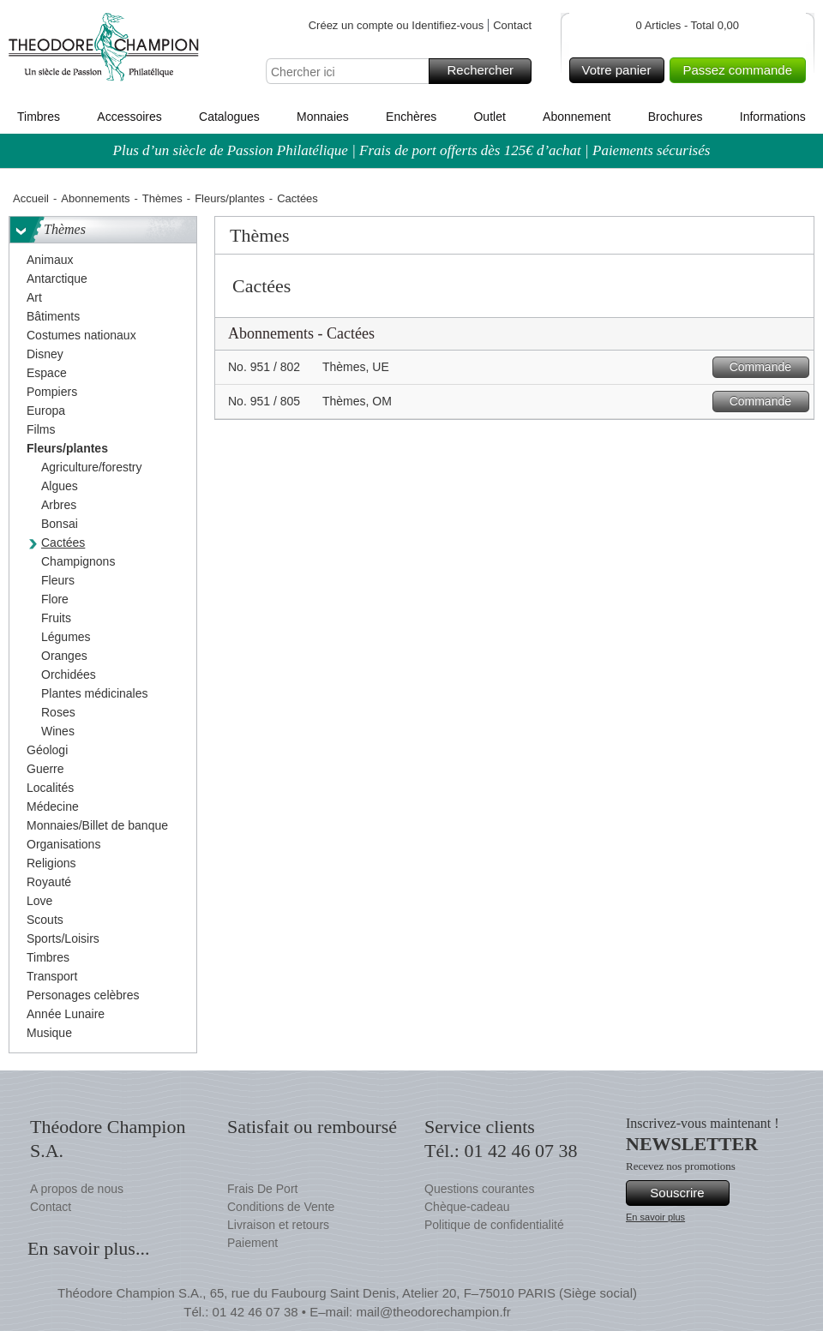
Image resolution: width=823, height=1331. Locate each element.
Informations (773, 116)
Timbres (38, 116)
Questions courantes (479, 1189)
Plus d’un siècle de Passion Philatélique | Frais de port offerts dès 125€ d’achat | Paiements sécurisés (412, 150)
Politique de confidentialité (494, 1225)
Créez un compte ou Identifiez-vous (396, 25)
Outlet (489, 116)
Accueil (31, 198)
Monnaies (323, 116)
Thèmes (162, 198)
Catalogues (229, 116)
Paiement (252, 1243)
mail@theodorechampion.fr (433, 1311)
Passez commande (741, 70)
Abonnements (95, 198)
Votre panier (621, 70)
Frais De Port (262, 1189)
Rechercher (486, 71)
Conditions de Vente (280, 1207)
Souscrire (687, 1193)
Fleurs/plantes (230, 198)
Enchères (411, 116)
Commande (767, 367)
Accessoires (129, 116)
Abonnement (576, 116)
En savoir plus (655, 1217)
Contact (512, 25)
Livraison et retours (278, 1225)
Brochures (675, 116)
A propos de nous (76, 1189)
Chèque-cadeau (467, 1207)
